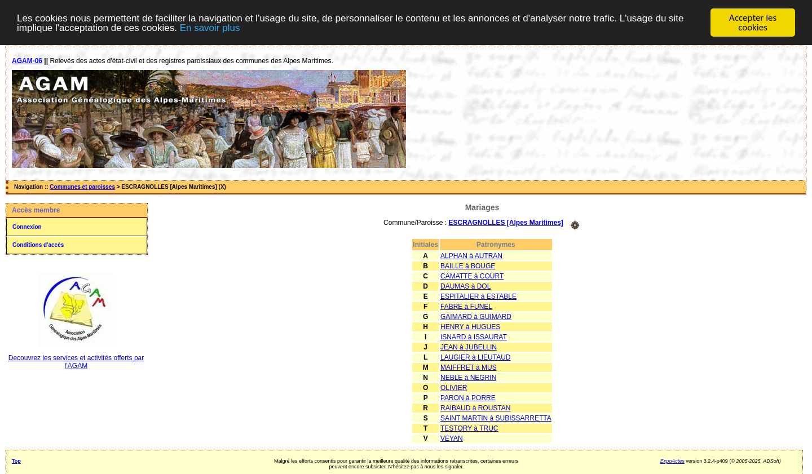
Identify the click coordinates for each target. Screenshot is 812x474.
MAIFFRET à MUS (468, 367)
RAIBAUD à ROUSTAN (475, 407)
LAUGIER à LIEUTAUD (475, 357)
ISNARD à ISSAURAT (473, 336)
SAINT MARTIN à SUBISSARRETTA (495, 418)
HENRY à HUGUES (470, 326)
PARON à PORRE (468, 397)
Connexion (27, 227)
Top (16, 460)
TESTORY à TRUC (469, 428)
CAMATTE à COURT (472, 276)
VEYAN (451, 438)
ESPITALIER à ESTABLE (478, 296)
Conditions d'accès (38, 245)
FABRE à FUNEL (466, 306)
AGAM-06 (27, 61)
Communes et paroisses (82, 187)
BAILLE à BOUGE (467, 265)
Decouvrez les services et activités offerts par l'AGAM (76, 362)
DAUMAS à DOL (465, 286)
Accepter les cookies (752, 22)
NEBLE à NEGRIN (468, 377)
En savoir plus (210, 27)
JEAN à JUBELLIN (468, 347)
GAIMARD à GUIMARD (475, 316)
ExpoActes (672, 460)
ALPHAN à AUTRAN (471, 255)
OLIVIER (453, 387)
